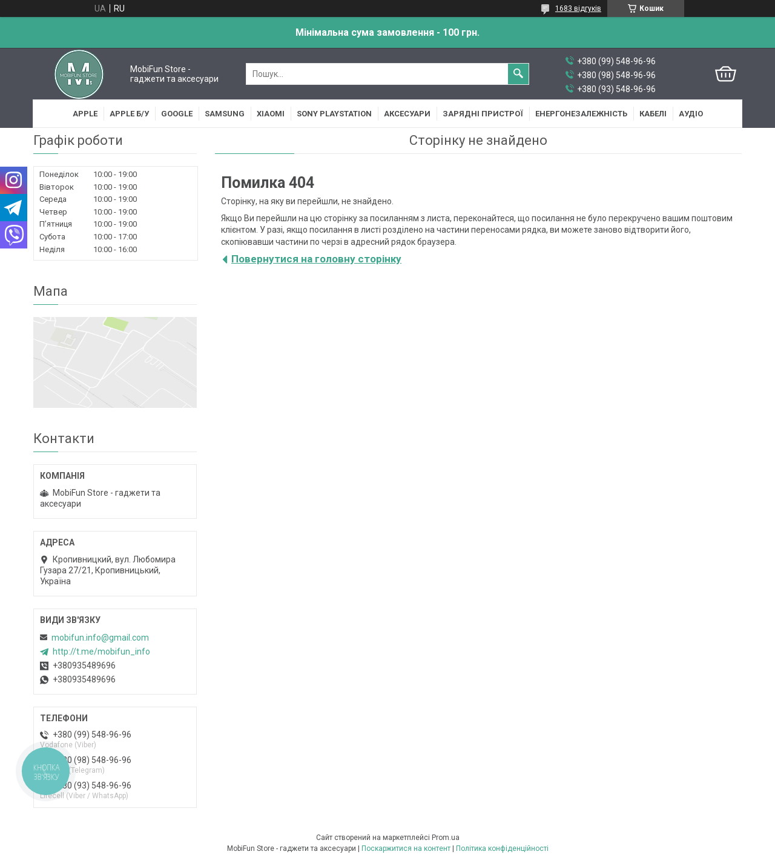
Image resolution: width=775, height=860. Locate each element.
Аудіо (691, 113)
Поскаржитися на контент (405, 848)
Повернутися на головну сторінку (316, 259)
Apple (85, 113)
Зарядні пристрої (483, 113)
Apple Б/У (129, 113)
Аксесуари (407, 113)
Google (177, 113)
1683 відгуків (578, 8)
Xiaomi (271, 113)
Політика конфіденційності (502, 848)
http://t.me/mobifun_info (101, 651)
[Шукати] (518, 74)
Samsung (225, 113)
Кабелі (653, 113)
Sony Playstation (334, 113)
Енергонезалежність (581, 113)
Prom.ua (446, 837)
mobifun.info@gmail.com (100, 637)
